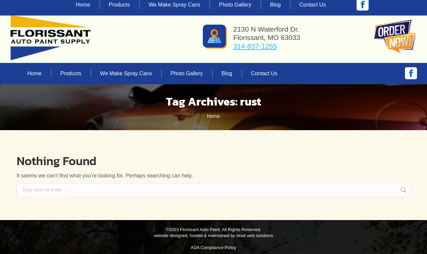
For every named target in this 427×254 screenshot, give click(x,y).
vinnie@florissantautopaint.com (95, 6)
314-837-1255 (35, 6)
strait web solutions (254, 235)
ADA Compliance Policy (214, 247)
